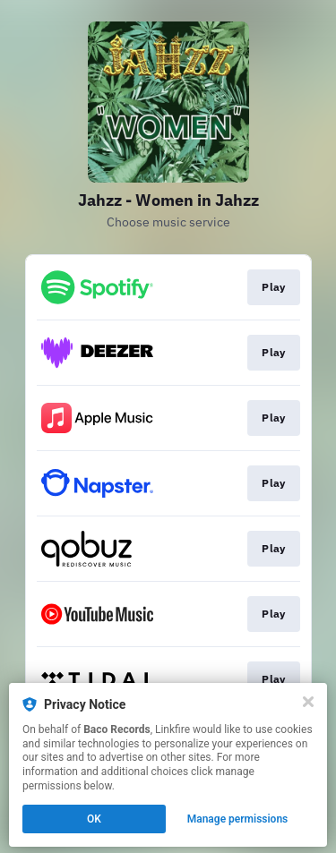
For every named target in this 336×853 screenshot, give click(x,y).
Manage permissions (238, 819)
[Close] (308, 701)
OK (94, 819)
